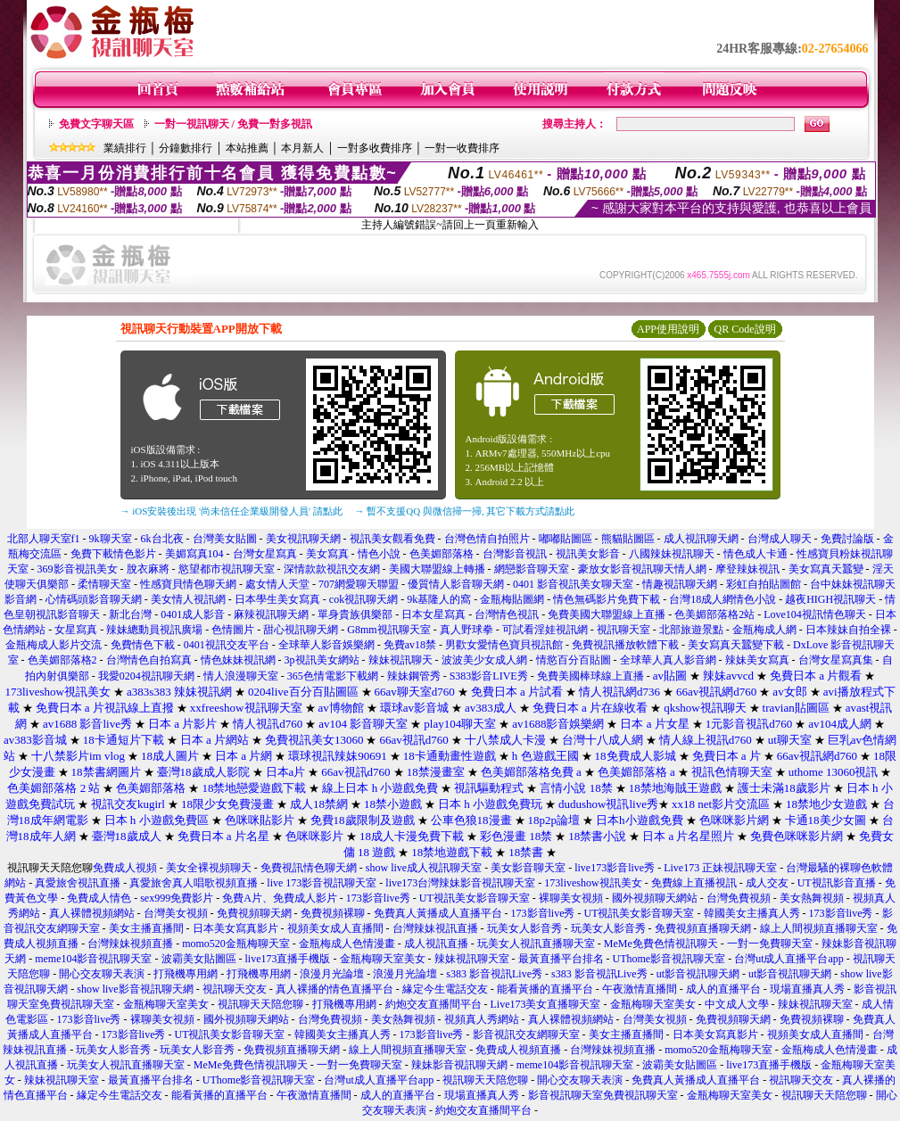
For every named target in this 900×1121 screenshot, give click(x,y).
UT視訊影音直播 (836, 883)
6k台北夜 (162, 538)
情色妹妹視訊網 (238, 660)
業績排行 (124, 148)
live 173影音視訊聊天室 (321, 883)
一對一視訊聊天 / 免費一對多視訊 (233, 124)
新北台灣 (130, 614)
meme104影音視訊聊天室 (93, 958)
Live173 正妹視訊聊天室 (720, 867)
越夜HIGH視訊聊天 (830, 599)
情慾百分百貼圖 (573, 660)
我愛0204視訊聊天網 (146, 676)
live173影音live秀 (614, 867)
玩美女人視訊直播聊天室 (536, 943)
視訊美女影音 (588, 554)
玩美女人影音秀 (524, 928)
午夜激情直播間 (639, 989)
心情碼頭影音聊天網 (93, 599)
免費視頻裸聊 (333, 913)
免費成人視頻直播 (518, 1049)
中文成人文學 (737, 1004)
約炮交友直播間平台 (433, 1004)
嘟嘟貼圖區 (565, 538)
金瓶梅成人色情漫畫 (347, 943)
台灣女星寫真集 (835, 660)
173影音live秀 (378, 898)
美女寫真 (327, 554)
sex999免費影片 (176, 898)
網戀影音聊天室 (531, 569)
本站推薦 (247, 148)
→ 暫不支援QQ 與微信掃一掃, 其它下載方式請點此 (465, 511)
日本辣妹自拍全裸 (848, 629)
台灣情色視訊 (507, 614)
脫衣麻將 (148, 569)
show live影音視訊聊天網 (135, 989)
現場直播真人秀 (807, 989)
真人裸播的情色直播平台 (334, 989)
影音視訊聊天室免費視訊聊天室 (603, 1095)
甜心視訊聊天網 (300, 629)
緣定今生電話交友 (445, 989)
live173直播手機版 (288, 958)
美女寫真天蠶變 (826, 569)
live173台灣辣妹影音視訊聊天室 (460, 883)
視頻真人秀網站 (481, 1019)
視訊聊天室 (623, 629)
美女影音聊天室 (528, 867)
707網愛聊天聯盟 (358, 584)
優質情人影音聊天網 (456, 584)
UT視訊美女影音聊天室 (474, 898)
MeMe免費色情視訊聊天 (661, 943)
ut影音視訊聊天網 (697, 974)
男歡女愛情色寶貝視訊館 (504, 645)
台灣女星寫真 (265, 554)
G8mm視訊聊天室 (388, 629)
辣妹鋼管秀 (414, 676)
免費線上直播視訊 (694, 883)
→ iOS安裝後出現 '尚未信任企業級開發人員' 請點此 (231, 511)
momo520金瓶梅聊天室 (236, 943)
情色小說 (379, 554)
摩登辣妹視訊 (747, 569)
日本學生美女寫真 (277, 599)
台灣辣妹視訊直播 (435, 928)
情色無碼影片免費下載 (606, 599)
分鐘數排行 (185, 148)
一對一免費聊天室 (770, 943)
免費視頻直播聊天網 (703, 928)
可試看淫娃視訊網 (545, 629)
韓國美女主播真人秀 (752, 913)
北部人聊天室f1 (43, 538)
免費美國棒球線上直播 (590, 676)
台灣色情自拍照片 (487, 538)
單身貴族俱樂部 (355, 614)
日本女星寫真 (433, 614)
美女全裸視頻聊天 (209, 867)
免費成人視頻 (125, 867)
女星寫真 (75, 629)
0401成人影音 (193, 614)
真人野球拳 (466, 629)
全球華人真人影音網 (668, 660)
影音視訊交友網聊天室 (526, 1034)
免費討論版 (847, 538)
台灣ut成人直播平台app (789, 958)
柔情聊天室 (104, 584)
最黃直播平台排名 (561, 958)
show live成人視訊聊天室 (424, 867)
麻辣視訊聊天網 (271, 614)
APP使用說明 (668, 329)
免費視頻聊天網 (254, 913)
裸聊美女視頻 (571, 898)
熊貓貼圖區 (628, 538)
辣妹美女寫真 (757, 660)
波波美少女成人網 (484, 660)
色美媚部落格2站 (714, 614)
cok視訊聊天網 (363, 599)
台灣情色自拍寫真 (149, 660)
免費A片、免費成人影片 (279, 898)
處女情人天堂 (277, 584)
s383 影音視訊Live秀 (494, 974)
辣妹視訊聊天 (400, 660)
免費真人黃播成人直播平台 (438, 913)
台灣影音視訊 (515, 554)
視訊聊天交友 (234, 989)
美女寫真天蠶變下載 (736, 645)
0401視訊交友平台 (226, 645)
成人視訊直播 (436, 943)
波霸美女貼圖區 (198, 958)
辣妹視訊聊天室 (471, 958)
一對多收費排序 (374, 148)
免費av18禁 (410, 645)
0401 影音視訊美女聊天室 (573, 584)
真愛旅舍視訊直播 (77, 883)
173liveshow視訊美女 (592, 883)
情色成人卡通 (755, 554)
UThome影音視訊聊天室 (669, 958)
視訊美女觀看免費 (392, 538)
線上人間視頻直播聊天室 (819, 928)
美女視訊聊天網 (303, 538)
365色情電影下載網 (332, 676)
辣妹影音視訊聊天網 (459, 1065)
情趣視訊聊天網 (679, 584)
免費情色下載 (143, 645)
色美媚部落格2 (62, 660)
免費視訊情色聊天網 (308, 867)
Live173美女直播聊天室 (546, 1004)
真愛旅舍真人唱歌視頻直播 (193, 883)
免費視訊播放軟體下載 (625, 645)
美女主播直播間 (146, 928)
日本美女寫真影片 (235, 928)
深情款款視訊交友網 (332, 569)
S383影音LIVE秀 (489, 676)
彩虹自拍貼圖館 (763, 584)
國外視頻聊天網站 (655, 898)
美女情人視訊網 (188, 599)
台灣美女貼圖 (225, 538)
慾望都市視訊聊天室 (226, 569)
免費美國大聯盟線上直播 (606, 614)
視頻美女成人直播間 (335, 928)
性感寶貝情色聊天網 (188, 584)
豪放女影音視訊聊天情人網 (642, 569)
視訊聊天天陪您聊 (260, 1004)
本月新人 (302, 148)
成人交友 (767, 883)
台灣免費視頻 (738, 898)
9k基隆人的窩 (439, 599)
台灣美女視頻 (176, 913)
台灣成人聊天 (779, 538)
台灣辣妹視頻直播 (130, 943)
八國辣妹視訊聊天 (671, 554)
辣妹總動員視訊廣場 (154, 629)
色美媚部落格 (441, 554)
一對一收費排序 (462, 148)
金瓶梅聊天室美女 (382, 958)
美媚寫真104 (194, 554)
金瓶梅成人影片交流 (53, 645)
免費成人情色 (99, 898)
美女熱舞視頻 (812, 898)
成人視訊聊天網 (701, 538)
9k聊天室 (110, 538)
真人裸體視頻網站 (92, 913)
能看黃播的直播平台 (545, 989)
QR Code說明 (745, 329)
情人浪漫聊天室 (240, 676)
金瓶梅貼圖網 (512, 599)
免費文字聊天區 (96, 124)
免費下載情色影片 (113, 554)
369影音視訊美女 (77, 569)
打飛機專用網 (185, 974)
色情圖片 (232, 629)
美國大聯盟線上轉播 (437, 569)
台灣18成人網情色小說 (722, 599)
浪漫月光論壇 (332, 974)
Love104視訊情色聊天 (815, 614)
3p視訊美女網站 (322, 660)
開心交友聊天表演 (101, 974)
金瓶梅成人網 (764, 629)
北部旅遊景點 (691, 629)
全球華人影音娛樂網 (326, 645)
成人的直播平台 (723, 989)
